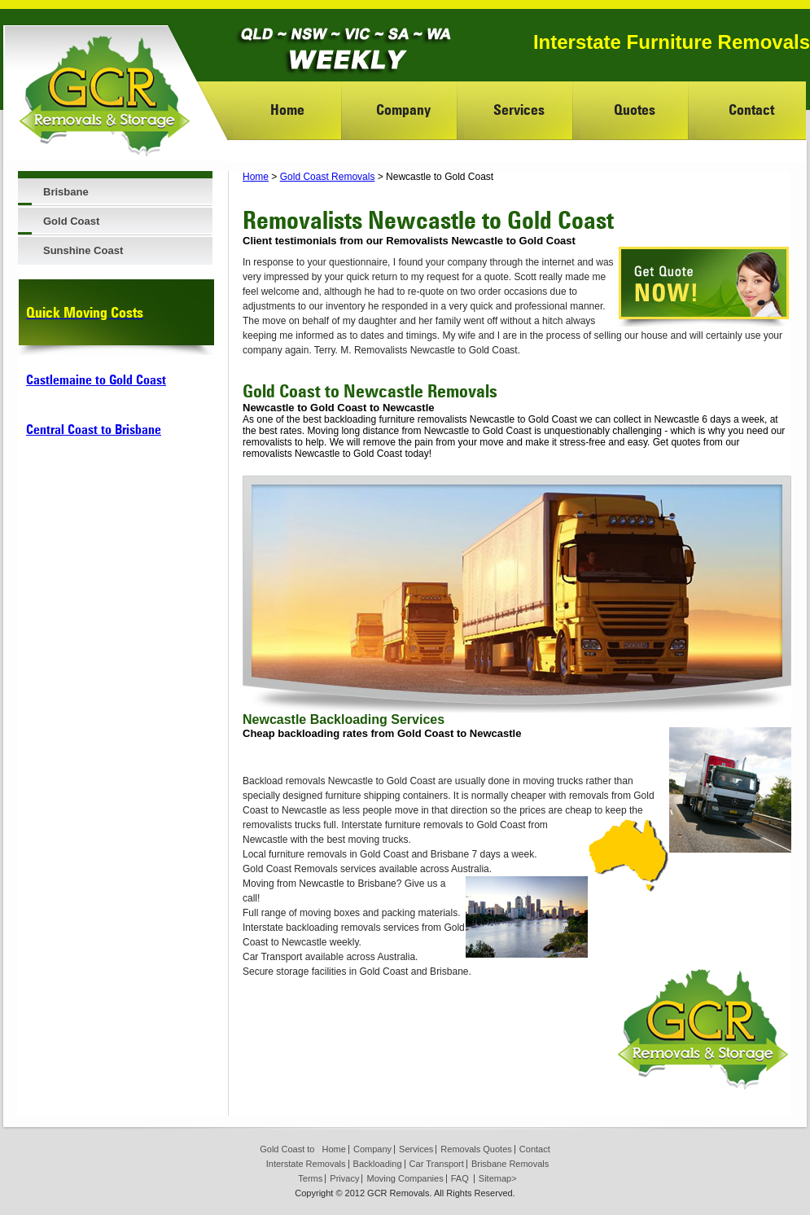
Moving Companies (404, 1178)
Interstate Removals (306, 1164)
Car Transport (436, 1164)
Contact (751, 109)
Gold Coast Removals (327, 176)
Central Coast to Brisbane (93, 429)
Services (519, 109)
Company (403, 109)
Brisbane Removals (510, 1164)
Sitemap (495, 1178)
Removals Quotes (475, 1149)
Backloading (377, 1164)
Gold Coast (71, 221)
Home (287, 109)
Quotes (634, 109)
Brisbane (66, 192)
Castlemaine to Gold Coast (96, 380)
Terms (310, 1178)
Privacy (344, 1178)
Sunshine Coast (83, 250)
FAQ (460, 1178)
